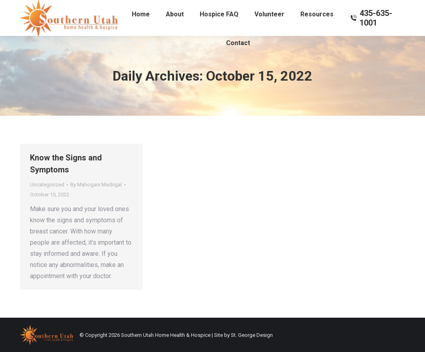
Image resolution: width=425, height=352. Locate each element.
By (96, 185)
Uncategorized (47, 185)
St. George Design (252, 335)
